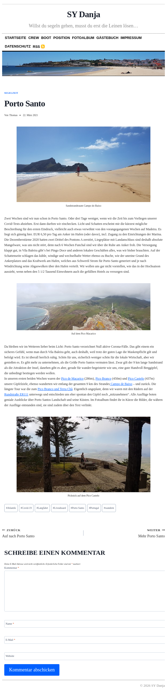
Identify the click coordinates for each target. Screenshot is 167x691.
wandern (109, 507)
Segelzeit (11, 93)
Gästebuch (107, 38)
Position (61, 38)
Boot (46, 38)
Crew (33, 38)
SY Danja (83, 14)
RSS (36, 47)
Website (10, 655)
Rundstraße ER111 (16, 394)
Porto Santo (77, 507)
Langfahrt (42, 507)
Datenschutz (18, 46)
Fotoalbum (83, 38)
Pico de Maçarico (72, 378)
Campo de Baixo (121, 384)
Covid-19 (26, 507)
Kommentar (11, 567)
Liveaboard (59, 507)
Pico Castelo (136, 378)
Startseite (15, 38)
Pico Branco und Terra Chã (55, 389)
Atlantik (11, 507)
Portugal (94, 507)
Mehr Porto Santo (126, 533)
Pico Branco (103, 378)
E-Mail (10, 639)
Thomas (13, 115)
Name (10, 623)
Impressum (131, 38)
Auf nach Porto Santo (41, 533)
